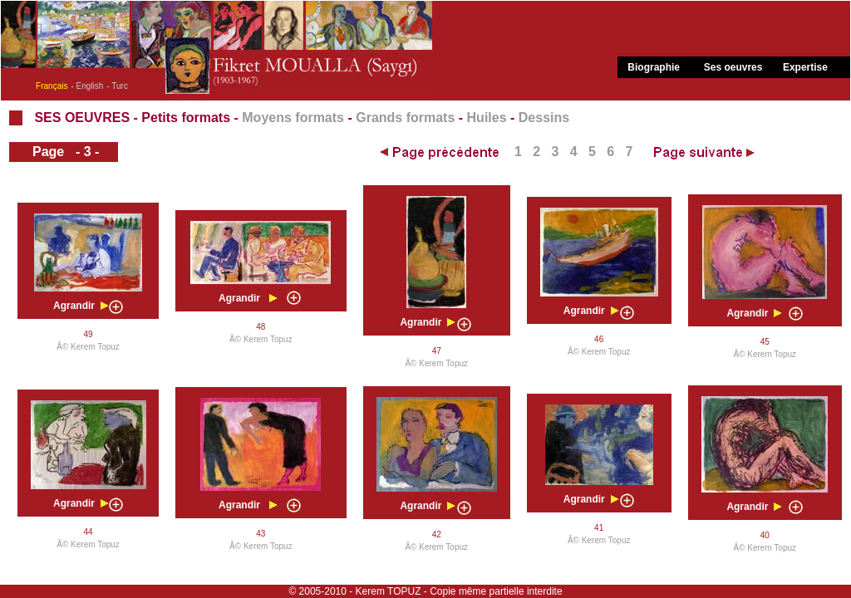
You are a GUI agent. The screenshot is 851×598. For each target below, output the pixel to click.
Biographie (653, 67)
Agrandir (74, 305)
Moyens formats (293, 117)
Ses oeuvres (733, 67)
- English (87, 86)
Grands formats (405, 117)
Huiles (487, 117)
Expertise (805, 67)
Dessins (544, 117)
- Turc (117, 86)
